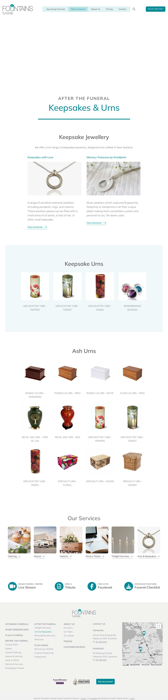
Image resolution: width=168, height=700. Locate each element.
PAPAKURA (98, 635)
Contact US (99, 629)
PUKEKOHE (98, 653)
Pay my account (106, 687)
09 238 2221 (101, 665)
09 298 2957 (102, 647)
